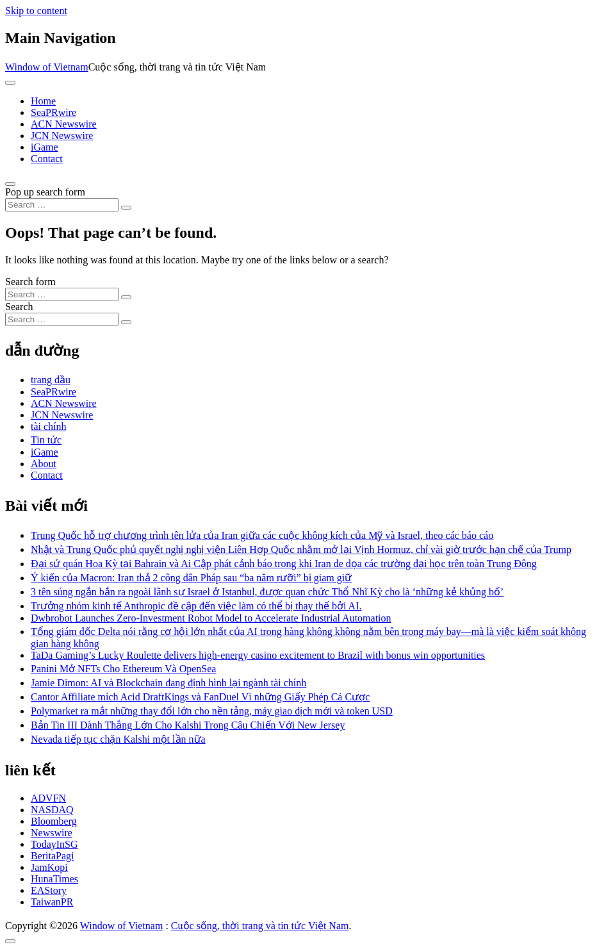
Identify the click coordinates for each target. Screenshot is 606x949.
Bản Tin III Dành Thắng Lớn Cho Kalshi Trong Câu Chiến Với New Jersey (188, 725)
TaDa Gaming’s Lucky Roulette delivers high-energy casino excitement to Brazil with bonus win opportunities (258, 655)
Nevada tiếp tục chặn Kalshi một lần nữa (118, 739)
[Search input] (62, 204)
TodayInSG (54, 844)
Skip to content (36, 10)
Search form (30, 281)
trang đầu (50, 379)
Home (43, 100)
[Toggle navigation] (10, 83)
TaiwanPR (52, 901)
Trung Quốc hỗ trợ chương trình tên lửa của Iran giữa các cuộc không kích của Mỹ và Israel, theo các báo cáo (262, 535)
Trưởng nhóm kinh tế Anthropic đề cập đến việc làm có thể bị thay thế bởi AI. (196, 605)
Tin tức (46, 439)
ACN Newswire (64, 124)
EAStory (49, 890)
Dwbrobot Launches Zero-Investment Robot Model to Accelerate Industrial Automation (211, 618)
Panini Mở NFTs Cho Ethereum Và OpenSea (123, 668)
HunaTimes (54, 878)
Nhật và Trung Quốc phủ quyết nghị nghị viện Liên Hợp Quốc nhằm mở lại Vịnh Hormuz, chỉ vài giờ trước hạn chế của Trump (301, 549)
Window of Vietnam (46, 67)
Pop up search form (45, 191)
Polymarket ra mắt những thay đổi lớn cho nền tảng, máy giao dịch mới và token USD (212, 711)
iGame (44, 147)
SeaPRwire (53, 112)
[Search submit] (126, 208)
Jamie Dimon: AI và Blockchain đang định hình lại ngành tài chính (168, 682)
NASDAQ (52, 809)
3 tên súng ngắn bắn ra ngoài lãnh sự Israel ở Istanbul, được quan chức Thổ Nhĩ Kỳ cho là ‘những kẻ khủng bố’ (267, 591)
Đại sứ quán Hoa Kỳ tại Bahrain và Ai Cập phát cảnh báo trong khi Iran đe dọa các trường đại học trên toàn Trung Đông (284, 563)
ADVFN (48, 798)
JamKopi (49, 867)
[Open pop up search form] (10, 184)
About (43, 463)
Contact (47, 158)
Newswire (51, 832)
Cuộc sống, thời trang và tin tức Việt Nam (260, 925)
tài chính (49, 426)
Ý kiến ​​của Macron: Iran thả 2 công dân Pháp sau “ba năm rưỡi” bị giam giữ (191, 577)
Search (19, 306)
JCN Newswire (62, 135)
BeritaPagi (52, 855)
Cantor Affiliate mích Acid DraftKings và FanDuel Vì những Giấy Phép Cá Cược (200, 696)
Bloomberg (54, 821)
